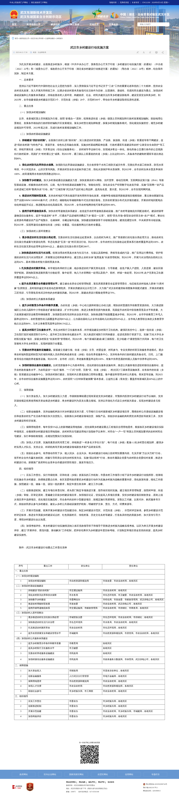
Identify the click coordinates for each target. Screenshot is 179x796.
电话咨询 (111, 782)
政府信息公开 (24, 38)
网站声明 (101, 782)
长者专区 (135, 2)
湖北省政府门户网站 (39, 2)
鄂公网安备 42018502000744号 (155, 784)
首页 (16, 38)
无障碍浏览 (124, 2)
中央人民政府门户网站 (19, 2)
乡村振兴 (59, 38)
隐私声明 (91, 782)
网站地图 (82, 782)
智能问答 (113, 2)
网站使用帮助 (71, 782)
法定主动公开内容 (37, 38)
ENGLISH (146, 2)
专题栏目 (155, 774)
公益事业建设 (50, 38)
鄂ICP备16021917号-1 (150, 787)
